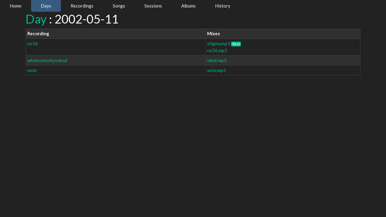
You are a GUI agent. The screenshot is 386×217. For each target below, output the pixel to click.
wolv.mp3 (216, 70)
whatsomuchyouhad (47, 60)
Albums (188, 5)
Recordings (82, 5)
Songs (119, 5)
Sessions (153, 5)
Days (46, 5)
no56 (32, 43)
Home (15, 5)
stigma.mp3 (218, 43)
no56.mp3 (217, 50)
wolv (32, 70)
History (222, 5)
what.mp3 (216, 60)
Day (36, 19)
